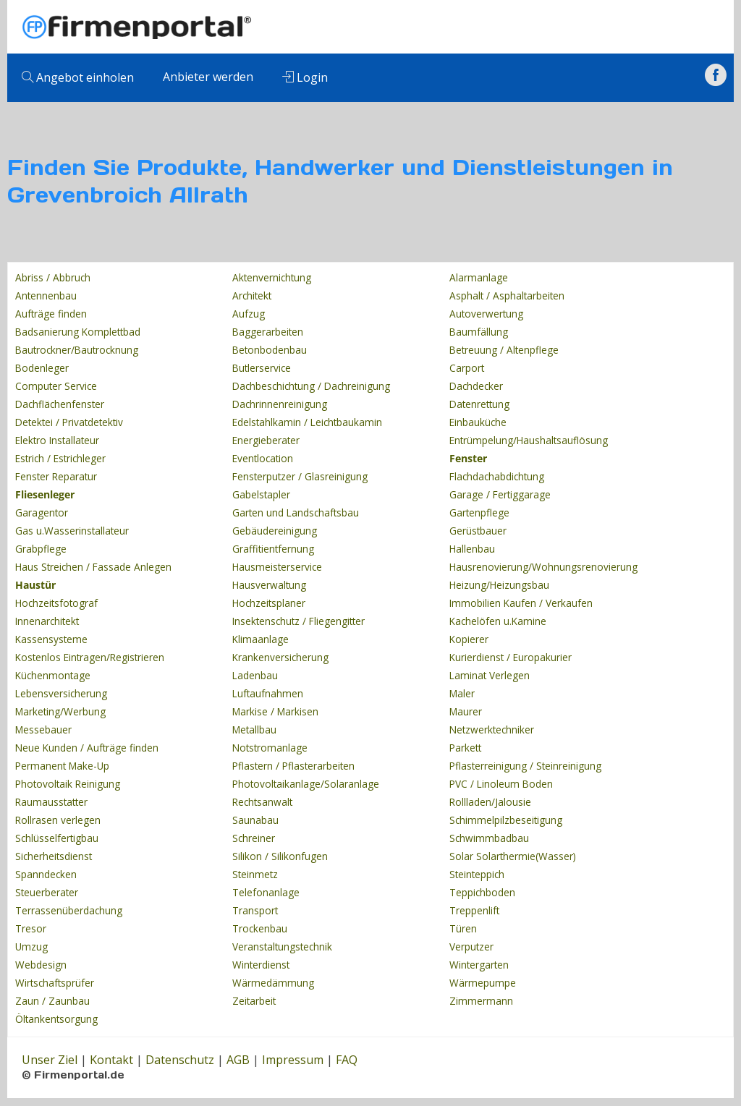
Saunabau (255, 820)
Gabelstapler (261, 494)
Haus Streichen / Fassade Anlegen (93, 567)
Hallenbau (472, 549)
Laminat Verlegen (489, 675)
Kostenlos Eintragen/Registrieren (89, 657)
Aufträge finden (51, 313)
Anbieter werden (208, 77)
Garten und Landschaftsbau (295, 512)
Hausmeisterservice (277, 567)
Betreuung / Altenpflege (504, 350)
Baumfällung (478, 332)
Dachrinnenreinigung (279, 404)
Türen (463, 928)
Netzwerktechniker (491, 729)
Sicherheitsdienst (53, 856)
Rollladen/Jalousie (490, 802)
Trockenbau (259, 928)
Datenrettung (479, 404)
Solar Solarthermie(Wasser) (512, 856)
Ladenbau (255, 675)
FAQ (346, 1060)
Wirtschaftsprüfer (54, 983)
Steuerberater (46, 892)
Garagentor (41, 512)
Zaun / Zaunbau (52, 1001)
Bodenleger (42, 368)
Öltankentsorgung (56, 1019)
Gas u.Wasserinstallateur (72, 530)
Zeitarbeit (254, 1001)
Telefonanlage (266, 892)
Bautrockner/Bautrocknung (76, 350)
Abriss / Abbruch (52, 277)
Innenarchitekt (47, 621)
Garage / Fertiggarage (500, 494)
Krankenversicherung (280, 657)
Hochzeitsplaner (268, 603)
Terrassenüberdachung (68, 910)
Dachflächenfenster (59, 404)
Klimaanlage (260, 639)
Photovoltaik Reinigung (67, 784)
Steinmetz (255, 874)
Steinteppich (476, 874)
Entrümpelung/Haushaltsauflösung (528, 440)
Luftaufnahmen (267, 693)
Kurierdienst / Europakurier (510, 657)
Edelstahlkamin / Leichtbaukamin (307, 422)
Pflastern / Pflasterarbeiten (293, 766)
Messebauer (43, 729)
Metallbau (254, 729)
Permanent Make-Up (62, 766)
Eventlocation (262, 458)
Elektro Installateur (57, 440)
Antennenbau (46, 295)
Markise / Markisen (275, 711)
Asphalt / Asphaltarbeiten (506, 295)
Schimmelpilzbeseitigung (505, 820)
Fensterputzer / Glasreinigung (300, 476)
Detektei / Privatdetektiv (69, 422)
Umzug (31, 946)
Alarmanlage (478, 277)
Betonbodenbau (269, 350)
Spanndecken (46, 874)
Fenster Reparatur (56, 476)
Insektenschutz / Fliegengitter (298, 621)
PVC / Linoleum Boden (501, 784)
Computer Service (56, 386)
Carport (466, 368)
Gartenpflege (479, 512)
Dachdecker (476, 386)
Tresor (30, 928)
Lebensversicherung (61, 693)
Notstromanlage (270, 747)
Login (305, 77)
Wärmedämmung (273, 983)
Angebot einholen (78, 77)
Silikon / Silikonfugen (280, 856)
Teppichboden (482, 892)
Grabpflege (41, 549)
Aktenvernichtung (271, 277)
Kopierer (468, 639)
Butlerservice (261, 368)
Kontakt (111, 1060)
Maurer (465, 711)
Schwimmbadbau (489, 838)
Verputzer (471, 946)
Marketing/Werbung (60, 711)
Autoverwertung (486, 313)
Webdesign (41, 964)
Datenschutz (179, 1060)
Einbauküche (478, 422)
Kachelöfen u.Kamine (497, 621)
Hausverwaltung (269, 585)
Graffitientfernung (273, 549)
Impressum (292, 1060)
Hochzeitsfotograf (56, 603)
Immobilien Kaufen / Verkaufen (521, 603)
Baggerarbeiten (267, 332)
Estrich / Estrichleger (60, 458)
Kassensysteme (51, 639)
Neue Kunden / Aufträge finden (86, 747)
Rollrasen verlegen (58, 820)
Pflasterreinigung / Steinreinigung (525, 766)
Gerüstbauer (478, 530)
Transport (255, 910)
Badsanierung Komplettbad (77, 332)
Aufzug (248, 313)
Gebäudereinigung (274, 530)
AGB (238, 1060)
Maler (462, 693)
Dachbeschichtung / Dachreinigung (311, 386)
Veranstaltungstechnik (282, 946)
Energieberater (266, 440)
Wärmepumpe (482, 983)
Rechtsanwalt (262, 802)
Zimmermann (481, 1001)
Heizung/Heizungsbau (499, 585)
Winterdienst (260, 964)
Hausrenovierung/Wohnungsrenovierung (543, 567)
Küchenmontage (52, 675)
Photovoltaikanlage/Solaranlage (305, 784)
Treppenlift (474, 910)
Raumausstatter (51, 802)
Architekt (251, 295)
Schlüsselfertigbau (56, 838)
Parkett (465, 747)
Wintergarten (479, 964)
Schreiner (253, 838)
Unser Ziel (49, 1060)
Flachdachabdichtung (496, 476)
